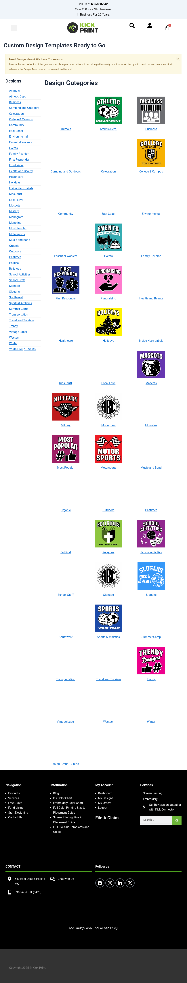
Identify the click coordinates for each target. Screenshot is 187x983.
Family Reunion (19, 153)
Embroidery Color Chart (68, 803)
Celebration (16, 113)
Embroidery (150, 799)
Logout (102, 807)
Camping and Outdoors (24, 108)
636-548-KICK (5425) (28, 892)
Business (15, 102)
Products (14, 793)
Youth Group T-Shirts (22, 349)
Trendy (13, 326)
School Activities (19, 274)
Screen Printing (153, 793)
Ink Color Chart (62, 798)
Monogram (16, 217)
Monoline (15, 222)
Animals (14, 90)
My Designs (105, 798)
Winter (13, 343)
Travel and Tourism (21, 320)
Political (14, 263)
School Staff (17, 280)
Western (14, 337)
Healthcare (16, 177)
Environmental (18, 136)
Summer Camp (18, 309)
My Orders (104, 803)
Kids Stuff (15, 194)
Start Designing (18, 812)
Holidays (14, 182)
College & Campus (21, 119)
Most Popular (17, 228)
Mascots (14, 205)
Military (14, 211)
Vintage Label (18, 332)
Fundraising (16, 165)
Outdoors (15, 251)
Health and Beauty (21, 171)
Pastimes (15, 257)
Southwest (16, 297)
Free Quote (15, 803)
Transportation (18, 314)
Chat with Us (66, 879)
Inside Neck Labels (21, 188)
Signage (14, 286)
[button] (14, 28)
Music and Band (19, 240)
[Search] (177, 820)
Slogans (14, 291)
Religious (15, 268)
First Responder (19, 159)
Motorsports (17, 234)
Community (16, 125)
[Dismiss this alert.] (178, 58)
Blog (56, 793)
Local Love (16, 200)
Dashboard (105, 793)
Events (13, 148)
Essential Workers (20, 142)
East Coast (16, 131)
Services (13, 798)
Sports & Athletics (20, 303)
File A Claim (107, 817)
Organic (14, 245)
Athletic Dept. (17, 96)
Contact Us (15, 817)
